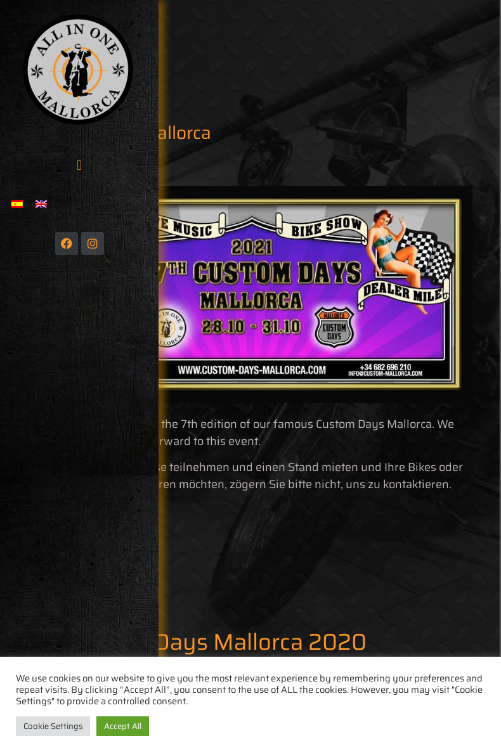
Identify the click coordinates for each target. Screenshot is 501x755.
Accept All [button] (122, 726)
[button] (79, 165)
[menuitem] (17, 203)
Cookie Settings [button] (52, 726)
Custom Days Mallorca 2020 (217, 642)
